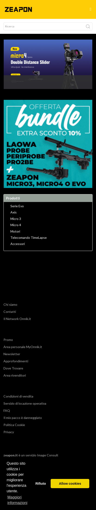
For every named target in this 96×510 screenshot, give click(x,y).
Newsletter (11, 354)
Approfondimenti (15, 361)
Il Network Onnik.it (17, 319)
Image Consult (47, 455)
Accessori (17, 244)
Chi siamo (10, 304)
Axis (13, 212)
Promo (8, 340)
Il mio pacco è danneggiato (22, 418)
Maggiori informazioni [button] (17, 500)
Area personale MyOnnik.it (22, 347)
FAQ (6, 410)
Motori (15, 231)
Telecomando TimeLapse (28, 237)
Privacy (8, 432)
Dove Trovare (13, 368)
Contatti (9, 312)
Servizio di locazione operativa (24, 403)
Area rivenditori (14, 375)
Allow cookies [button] (70, 483)
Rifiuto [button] (40, 483)
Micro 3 (15, 219)
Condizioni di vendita (18, 396)
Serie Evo (17, 206)
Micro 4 (15, 225)
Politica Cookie (14, 425)
